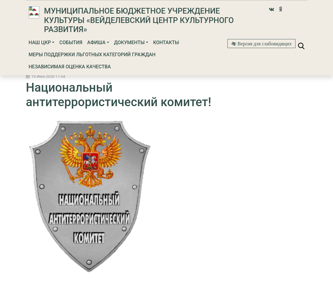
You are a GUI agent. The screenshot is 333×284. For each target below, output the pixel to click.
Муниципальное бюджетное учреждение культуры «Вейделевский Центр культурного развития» (139, 20)
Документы (129, 42)
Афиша (96, 42)
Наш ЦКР (40, 42)
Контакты (166, 42)
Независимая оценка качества (70, 67)
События (70, 42)
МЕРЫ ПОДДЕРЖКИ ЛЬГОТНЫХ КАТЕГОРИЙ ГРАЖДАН (92, 54)
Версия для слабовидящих (264, 43)
